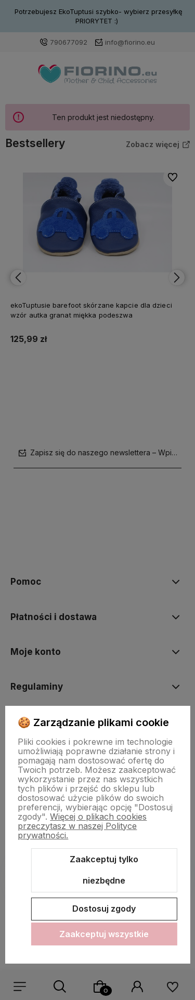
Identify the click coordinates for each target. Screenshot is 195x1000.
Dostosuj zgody (104, 908)
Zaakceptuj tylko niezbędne (104, 870)
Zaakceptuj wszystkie (104, 934)
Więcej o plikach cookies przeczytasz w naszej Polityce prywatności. (82, 825)
